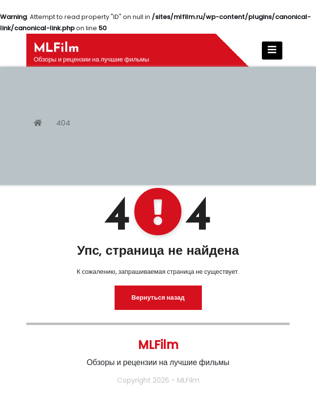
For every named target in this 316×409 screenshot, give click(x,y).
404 (63, 123)
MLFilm (56, 48)
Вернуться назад (158, 297)
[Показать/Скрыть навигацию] (272, 50)
